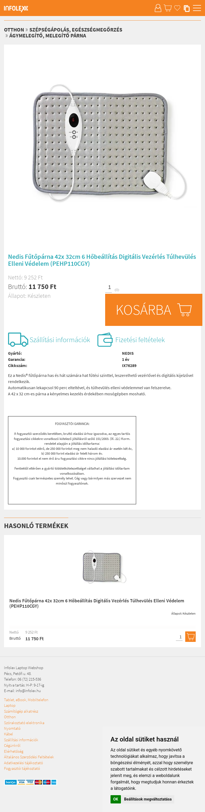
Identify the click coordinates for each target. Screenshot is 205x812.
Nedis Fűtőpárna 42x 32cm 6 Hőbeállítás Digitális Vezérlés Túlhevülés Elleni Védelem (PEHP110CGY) (96, 603)
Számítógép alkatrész (21, 711)
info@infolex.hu (28, 690)
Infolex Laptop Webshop (23, 667)
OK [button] (115, 799)
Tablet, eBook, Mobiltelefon (26, 699)
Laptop (9, 705)
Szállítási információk (60, 339)
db (117, 289)
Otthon (10, 716)
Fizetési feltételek (140, 339)
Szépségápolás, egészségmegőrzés (75, 29)
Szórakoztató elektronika (24, 722)
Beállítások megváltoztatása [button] (148, 799)
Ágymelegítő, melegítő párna (47, 35)
